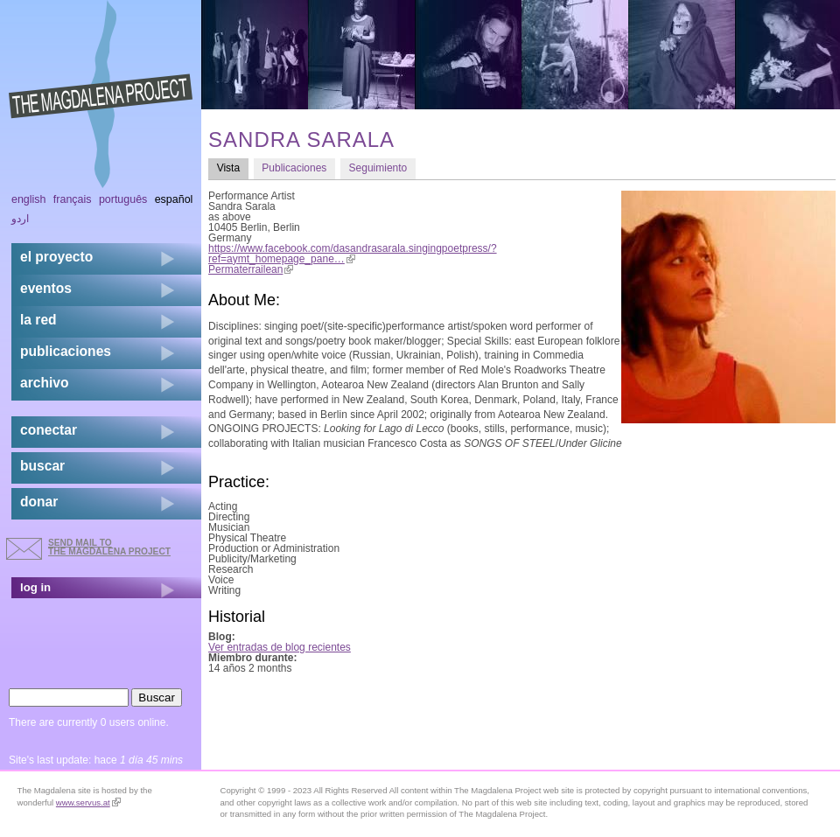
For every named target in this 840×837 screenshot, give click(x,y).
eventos (46, 288)
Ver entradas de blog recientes (279, 647)
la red (38, 319)
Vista (232, 167)
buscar (42, 465)
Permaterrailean (250, 269)
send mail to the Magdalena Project (109, 547)
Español (174, 199)
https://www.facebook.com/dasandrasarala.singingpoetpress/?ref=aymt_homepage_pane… (352, 253)
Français (72, 199)
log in (35, 587)
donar (39, 501)
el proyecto (56, 256)
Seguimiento (378, 168)
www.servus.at (88, 802)
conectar (48, 429)
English (28, 199)
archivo (44, 382)
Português (123, 199)
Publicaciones (294, 168)
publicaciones (65, 351)
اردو (20, 219)
